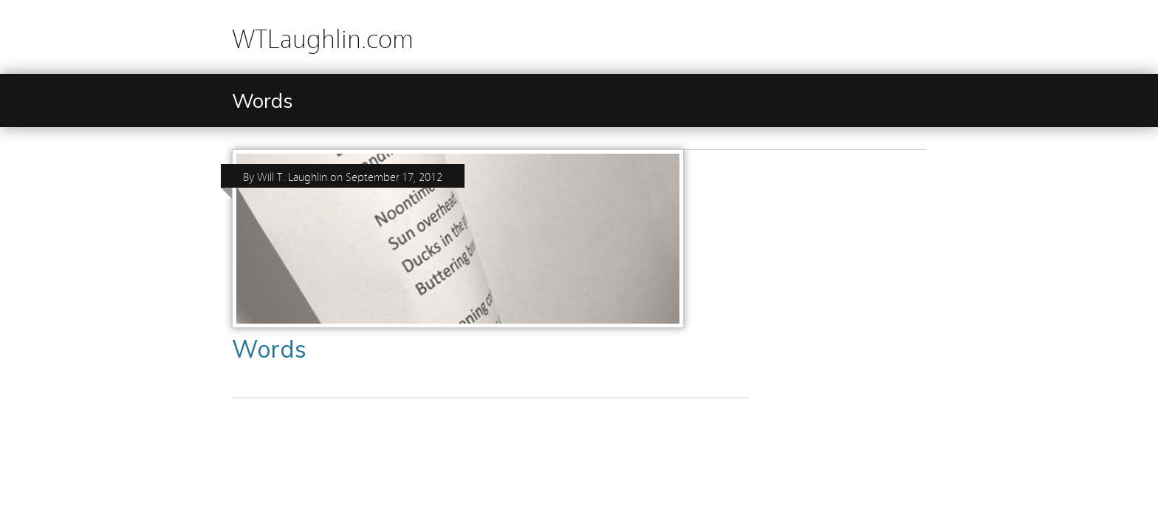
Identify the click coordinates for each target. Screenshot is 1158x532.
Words (269, 349)
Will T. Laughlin (292, 176)
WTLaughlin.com (323, 36)
